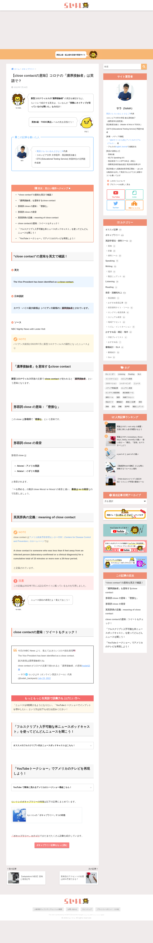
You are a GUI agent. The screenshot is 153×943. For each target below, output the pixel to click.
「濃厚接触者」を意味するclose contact (37, 201)
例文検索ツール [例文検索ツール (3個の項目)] (128, 395)
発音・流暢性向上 (116, 294)
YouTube (116, 194)
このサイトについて (118, 181)
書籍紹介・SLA (115, 349)
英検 (112, 247)
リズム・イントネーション (121, 328)
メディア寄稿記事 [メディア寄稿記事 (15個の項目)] (112, 390)
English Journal (121, 147)
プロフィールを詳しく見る (121, 185)
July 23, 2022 (44, 680)
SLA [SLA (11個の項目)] (139, 376)
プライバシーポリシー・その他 (108, 932)
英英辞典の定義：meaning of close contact (39, 218)
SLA (112, 359)
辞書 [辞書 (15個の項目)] (119, 409)
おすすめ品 (115, 344)
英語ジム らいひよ (134, 205)
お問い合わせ (72, 932)
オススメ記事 (114, 230)
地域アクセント (116, 323)
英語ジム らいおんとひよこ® (50, 151)
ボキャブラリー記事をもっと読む (52, 847)
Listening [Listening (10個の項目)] (121, 376)
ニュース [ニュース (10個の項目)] (137, 385)
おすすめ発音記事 (117, 304)
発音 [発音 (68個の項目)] (140, 404)
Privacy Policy (86, 937)
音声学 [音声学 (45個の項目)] (127, 409)
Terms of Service (96, 937)
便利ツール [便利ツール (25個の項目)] (109, 399)
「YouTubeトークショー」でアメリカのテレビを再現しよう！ (47, 240)
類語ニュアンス (116, 277)
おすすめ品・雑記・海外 (119, 333)
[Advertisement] (76, 30)
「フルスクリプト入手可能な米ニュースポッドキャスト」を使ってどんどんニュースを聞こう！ (53, 232)
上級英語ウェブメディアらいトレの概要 (48, 932)
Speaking (112, 261)
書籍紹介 (114, 354)
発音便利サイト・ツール (120, 309)
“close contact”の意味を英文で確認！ (36, 195)
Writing (111, 267)
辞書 (112, 251)
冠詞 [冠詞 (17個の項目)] (118, 399)
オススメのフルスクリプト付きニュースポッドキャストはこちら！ (44, 747)
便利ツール (115, 256)
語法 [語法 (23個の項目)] (113, 409)
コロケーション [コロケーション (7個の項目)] (111, 385)
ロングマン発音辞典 (118, 314)
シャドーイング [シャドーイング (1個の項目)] (125, 385)
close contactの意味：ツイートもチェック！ (39, 224)
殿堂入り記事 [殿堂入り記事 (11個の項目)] (130, 404)
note (134, 194)
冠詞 (112, 272)
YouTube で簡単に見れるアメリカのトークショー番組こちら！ (42, 789)
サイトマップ (87, 932)
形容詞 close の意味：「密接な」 (33, 206)
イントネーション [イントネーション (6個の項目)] (112, 381)
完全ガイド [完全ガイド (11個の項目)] (109, 404)
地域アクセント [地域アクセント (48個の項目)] (128, 399)
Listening (112, 282)
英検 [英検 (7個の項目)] (107, 409)
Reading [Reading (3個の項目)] (131, 376)
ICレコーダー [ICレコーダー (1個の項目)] (110, 376)
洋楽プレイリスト (117, 339)
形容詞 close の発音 (27, 212)
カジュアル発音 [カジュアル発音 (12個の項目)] (126, 381)
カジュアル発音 (116, 319)
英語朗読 (114, 299)
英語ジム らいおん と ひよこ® (118, 114)
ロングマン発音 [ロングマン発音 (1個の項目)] (126, 390)
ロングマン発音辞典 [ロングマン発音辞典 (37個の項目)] (113, 395)
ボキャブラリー (115, 235)
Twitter (116, 205)
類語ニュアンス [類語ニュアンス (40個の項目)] (138, 409)
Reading (111, 288)
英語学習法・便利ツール (119, 241)
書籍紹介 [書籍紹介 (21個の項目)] (120, 404)
